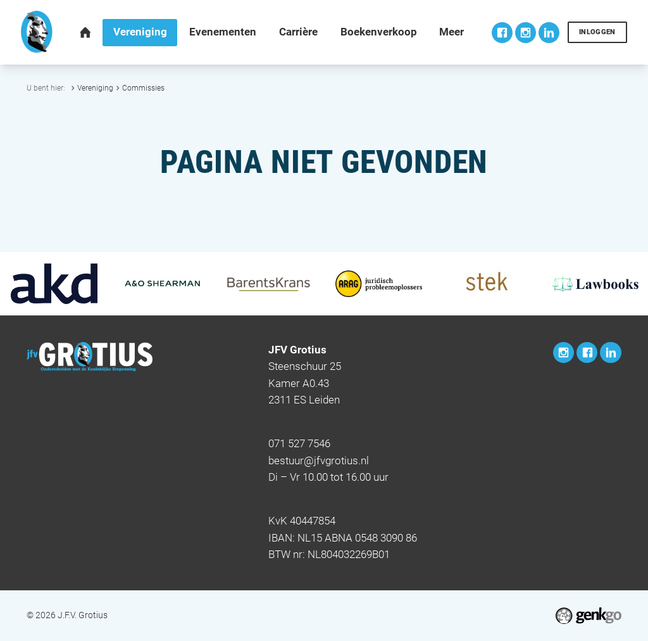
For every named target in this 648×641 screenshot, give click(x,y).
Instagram (525, 32)
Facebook (502, 32)
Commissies (143, 87)
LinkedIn (549, 32)
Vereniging (95, 87)
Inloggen (597, 32)
